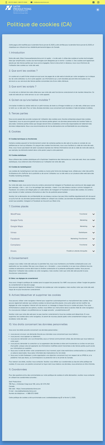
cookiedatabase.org (53, 402)
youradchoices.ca (61, 314)
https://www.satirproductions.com (32, 62)
